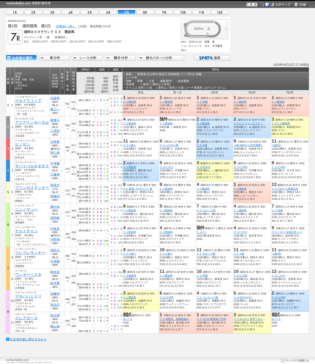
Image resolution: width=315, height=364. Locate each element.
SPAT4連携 (212, 58)
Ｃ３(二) (201, 232)
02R (33, 12)
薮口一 (55, 109)
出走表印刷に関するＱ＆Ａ (28, 339)
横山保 (55, 326)
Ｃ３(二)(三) (167, 167)
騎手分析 (120, 58)
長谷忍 (55, 305)
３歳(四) (276, 253)
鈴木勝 (55, 283)
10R (182, 12)
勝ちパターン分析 (161, 58)
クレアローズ (26, 318)
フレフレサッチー (30, 253)
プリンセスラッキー (32, 188)
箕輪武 (55, 196)
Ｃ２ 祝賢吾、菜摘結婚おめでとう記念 (182, 319)
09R (164, 12)
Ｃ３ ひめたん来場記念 (285, 188)
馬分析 (54, 58)
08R (145, 12)
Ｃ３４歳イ (129, 145)
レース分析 (87, 58)
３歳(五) (276, 145)
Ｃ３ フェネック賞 (207, 297)
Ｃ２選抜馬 (166, 123)
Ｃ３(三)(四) (241, 167)
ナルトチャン (26, 231)
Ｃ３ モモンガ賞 (206, 253)
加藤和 (55, 293)
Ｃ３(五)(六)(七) (243, 297)
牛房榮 (55, 261)
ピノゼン (22, 144)
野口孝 (55, 153)
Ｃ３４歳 (202, 145)
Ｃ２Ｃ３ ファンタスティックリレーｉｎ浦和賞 (261, 123)
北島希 (55, 141)
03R (52, 12)
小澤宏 (55, 131)
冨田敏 (55, 218)
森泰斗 (55, 120)
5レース (276, 319)
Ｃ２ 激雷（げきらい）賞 (137, 188)
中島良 (55, 228)
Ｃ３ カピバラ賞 (206, 210)
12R (220, 12)
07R (127, 12)
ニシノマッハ (26, 209)
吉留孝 (55, 98)
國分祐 (55, 207)
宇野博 (55, 239)
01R (15, 12)
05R (89, 12)
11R (201, 12)
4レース (127, 319)
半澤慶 (55, 163)
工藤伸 (55, 174)
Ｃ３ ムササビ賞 (169, 145)
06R (108, 12)
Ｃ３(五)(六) (204, 167)
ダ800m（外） (66, 26)
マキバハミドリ (28, 296)
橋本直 (55, 272)
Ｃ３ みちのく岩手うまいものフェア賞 (256, 319)
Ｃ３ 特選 (202, 101)
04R (71, 12)
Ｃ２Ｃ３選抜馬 (281, 123)
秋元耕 (55, 315)
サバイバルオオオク (32, 166)
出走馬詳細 (21, 58)
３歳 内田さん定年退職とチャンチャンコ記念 (260, 145)
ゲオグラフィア (28, 101)
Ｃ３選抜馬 (129, 101)
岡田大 (55, 250)
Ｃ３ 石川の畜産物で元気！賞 (214, 319)
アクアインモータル (32, 122)
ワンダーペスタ (28, 275)
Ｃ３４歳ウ (129, 253)
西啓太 (55, 185)
